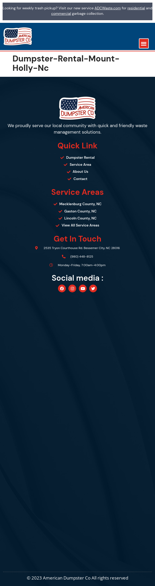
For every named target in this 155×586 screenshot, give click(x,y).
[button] (144, 43)
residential (136, 8)
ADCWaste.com (108, 8)
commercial (61, 13)
